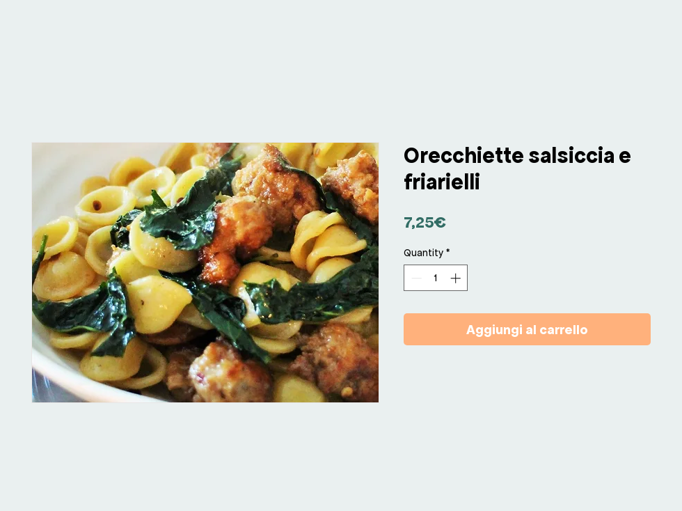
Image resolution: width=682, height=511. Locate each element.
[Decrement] (415, 278)
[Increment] (456, 278)
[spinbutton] (436, 278)
